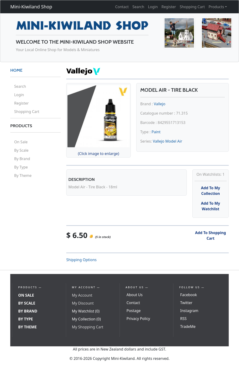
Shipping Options (81, 259)
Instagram (189, 310)
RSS (183, 318)
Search (138, 6)
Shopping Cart (192, 6)
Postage (134, 310)
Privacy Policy (138, 318)
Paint (155, 131)
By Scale (21, 150)
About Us (135, 294)
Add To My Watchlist (210, 206)
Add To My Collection (210, 190)
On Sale (21, 141)
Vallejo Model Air (167, 141)
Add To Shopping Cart (210, 235)
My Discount (83, 303)
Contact (122, 6)
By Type (21, 167)
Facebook (188, 294)
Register (169, 6)
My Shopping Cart (87, 327)
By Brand (22, 158)
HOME (16, 70)
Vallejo (159, 103)
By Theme (23, 175)
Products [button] (216, 6)
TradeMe (188, 326)
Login (153, 6)
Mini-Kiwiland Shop (31, 7)
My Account (82, 295)
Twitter (186, 302)
